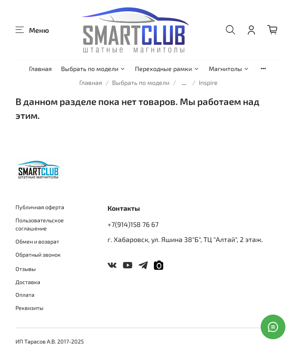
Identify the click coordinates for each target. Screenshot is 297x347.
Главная (40, 68)
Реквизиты (29, 308)
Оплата (24, 294)
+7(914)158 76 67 (133, 224)
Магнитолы (229, 68)
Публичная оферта (39, 207)
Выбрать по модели (93, 68)
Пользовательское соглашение (39, 224)
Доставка (27, 282)
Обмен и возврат (37, 241)
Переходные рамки (167, 68)
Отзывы (25, 269)
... (184, 82)
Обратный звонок (38, 254)
